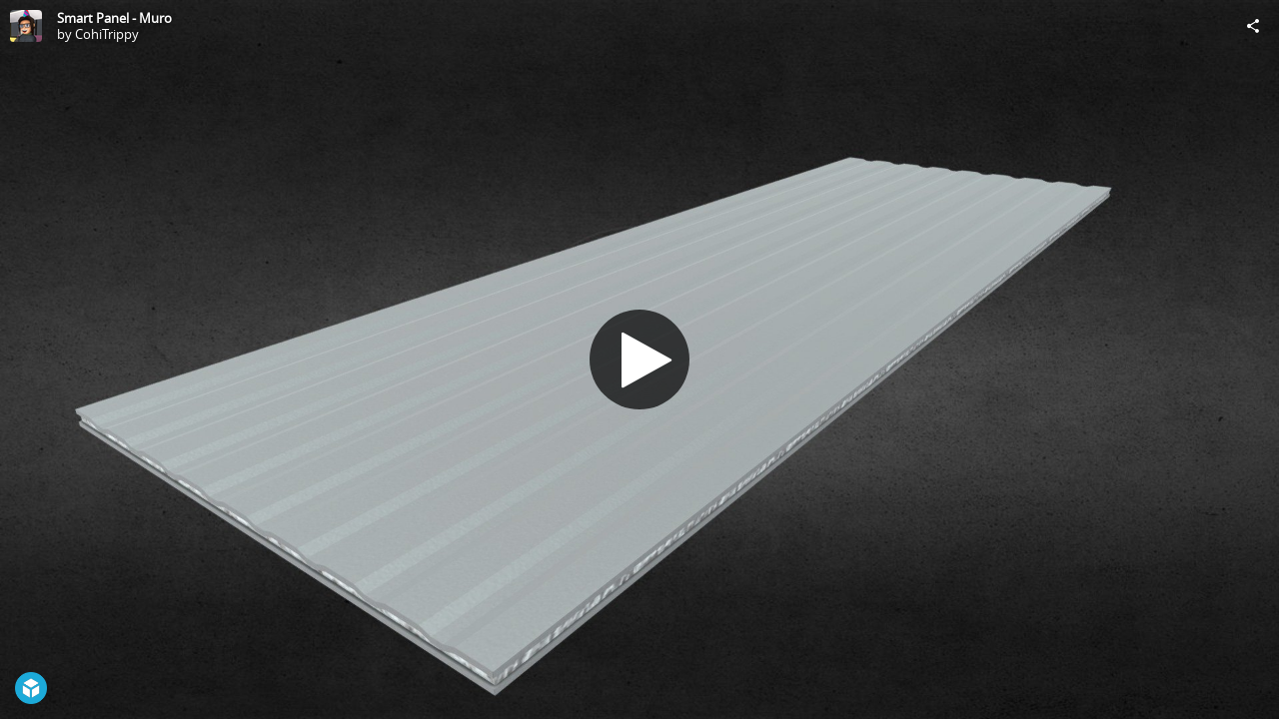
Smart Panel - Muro (114, 18)
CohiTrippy (107, 34)
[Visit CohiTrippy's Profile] (26, 26)
